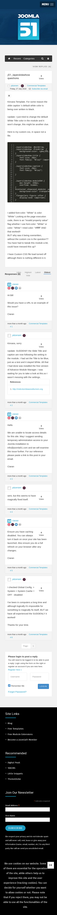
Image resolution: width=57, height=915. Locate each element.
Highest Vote (28, 274)
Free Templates (16, 728)
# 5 (11, 571)
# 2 (11, 405)
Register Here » (15, 670)
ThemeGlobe (14, 779)
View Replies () (42, 67)
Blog (10, 723)
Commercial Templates (36, 86)
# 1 (11, 327)
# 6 (11, 637)
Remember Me (17, 686)
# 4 (11, 512)
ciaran (15, 284)
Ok (50, 865)
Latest (37, 272)
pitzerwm (14, 86)
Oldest (47, 272)
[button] (47, 4)
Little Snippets (15, 773)
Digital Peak (14, 762)
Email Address (12, 805)
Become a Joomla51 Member (22, 739)
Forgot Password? (17, 691)
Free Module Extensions (20, 734)
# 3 (11, 479)
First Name (10, 816)
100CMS (11, 768)
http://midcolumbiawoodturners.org (27, 389)
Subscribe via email (38, 89)
